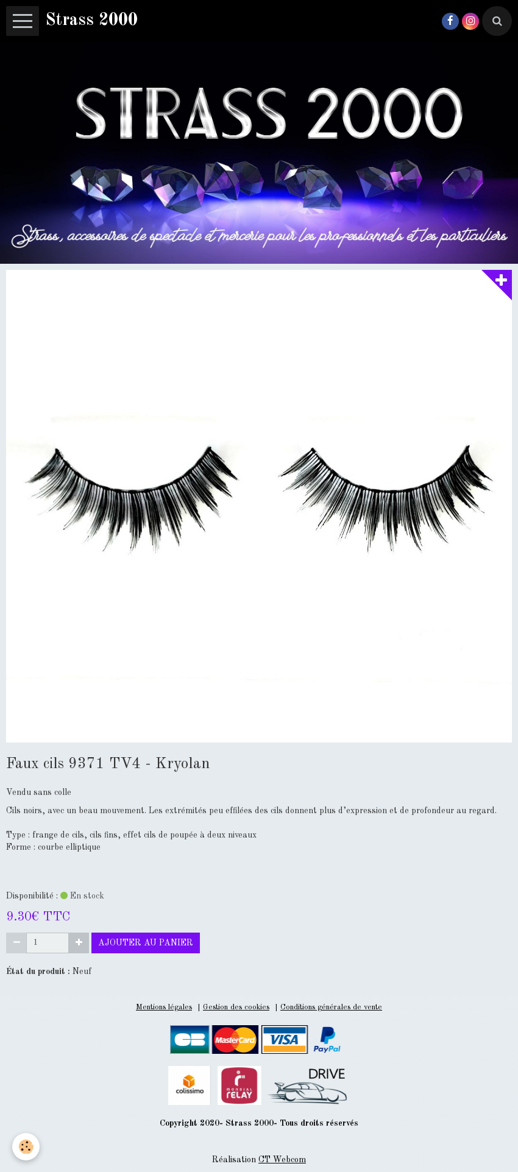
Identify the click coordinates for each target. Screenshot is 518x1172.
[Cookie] (26, 1146)
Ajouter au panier (145, 943)
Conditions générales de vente (331, 1007)
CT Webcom (282, 1160)
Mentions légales (164, 1007)
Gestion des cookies (236, 1007)
